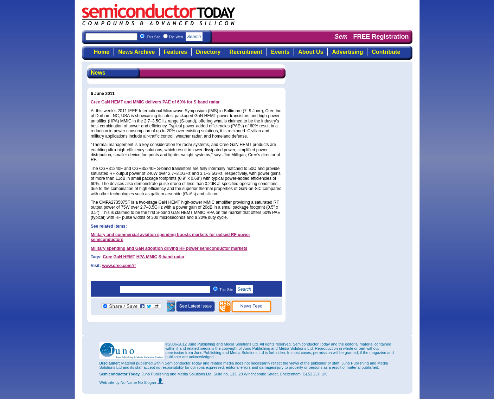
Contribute (386, 52)
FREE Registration (381, 36)
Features (175, 52)
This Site (236, 290)
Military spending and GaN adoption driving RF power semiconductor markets (169, 248)
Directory (208, 52)
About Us (310, 52)
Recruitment (245, 52)
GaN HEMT (124, 256)
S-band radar (171, 256)
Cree (107, 256)
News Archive (136, 52)
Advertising (347, 52)
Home (101, 52)
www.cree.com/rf (119, 265)
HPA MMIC (146, 256)
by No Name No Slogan (139, 382)
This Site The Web (175, 37)
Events (280, 52)
